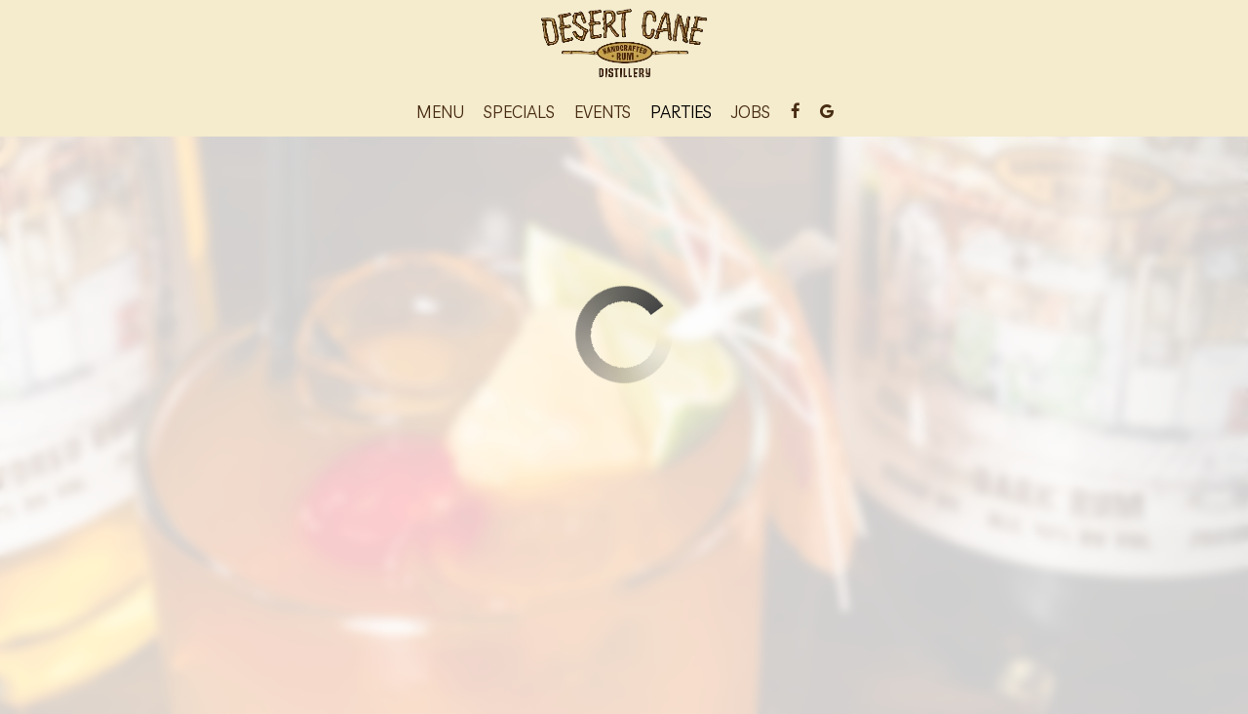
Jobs (750, 112)
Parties (681, 112)
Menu (440, 112)
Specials (519, 112)
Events (602, 112)
